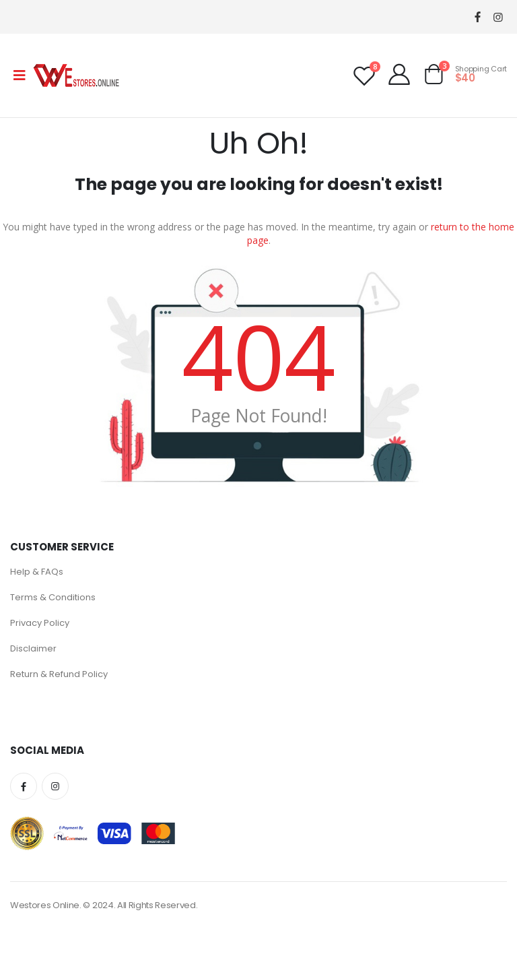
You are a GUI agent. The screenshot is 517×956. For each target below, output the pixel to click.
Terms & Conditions (53, 597)
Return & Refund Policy (59, 674)
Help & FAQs (36, 571)
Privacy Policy (39, 622)
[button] (434, 77)
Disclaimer (33, 648)
